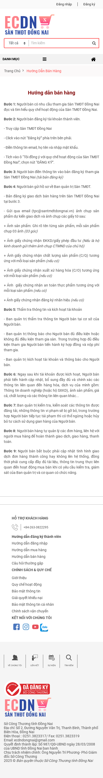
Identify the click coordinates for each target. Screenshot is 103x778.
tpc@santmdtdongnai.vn (53, 211)
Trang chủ (12, 71)
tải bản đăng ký (50, 177)
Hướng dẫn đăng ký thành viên (36, 537)
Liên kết (34, 665)
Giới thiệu (19, 578)
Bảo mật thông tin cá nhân (33, 604)
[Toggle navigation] (93, 59)
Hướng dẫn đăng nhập (30, 543)
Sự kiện (52, 665)
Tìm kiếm (68, 665)
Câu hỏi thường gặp (27, 563)
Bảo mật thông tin (26, 591)
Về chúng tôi (15, 665)
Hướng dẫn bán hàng (28, 557)
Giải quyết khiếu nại (27, 598)
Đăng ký (89, 4)
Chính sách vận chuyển (30, 611)
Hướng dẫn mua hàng (29, 550)
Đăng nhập (64, 4)
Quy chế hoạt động (27, 584)
